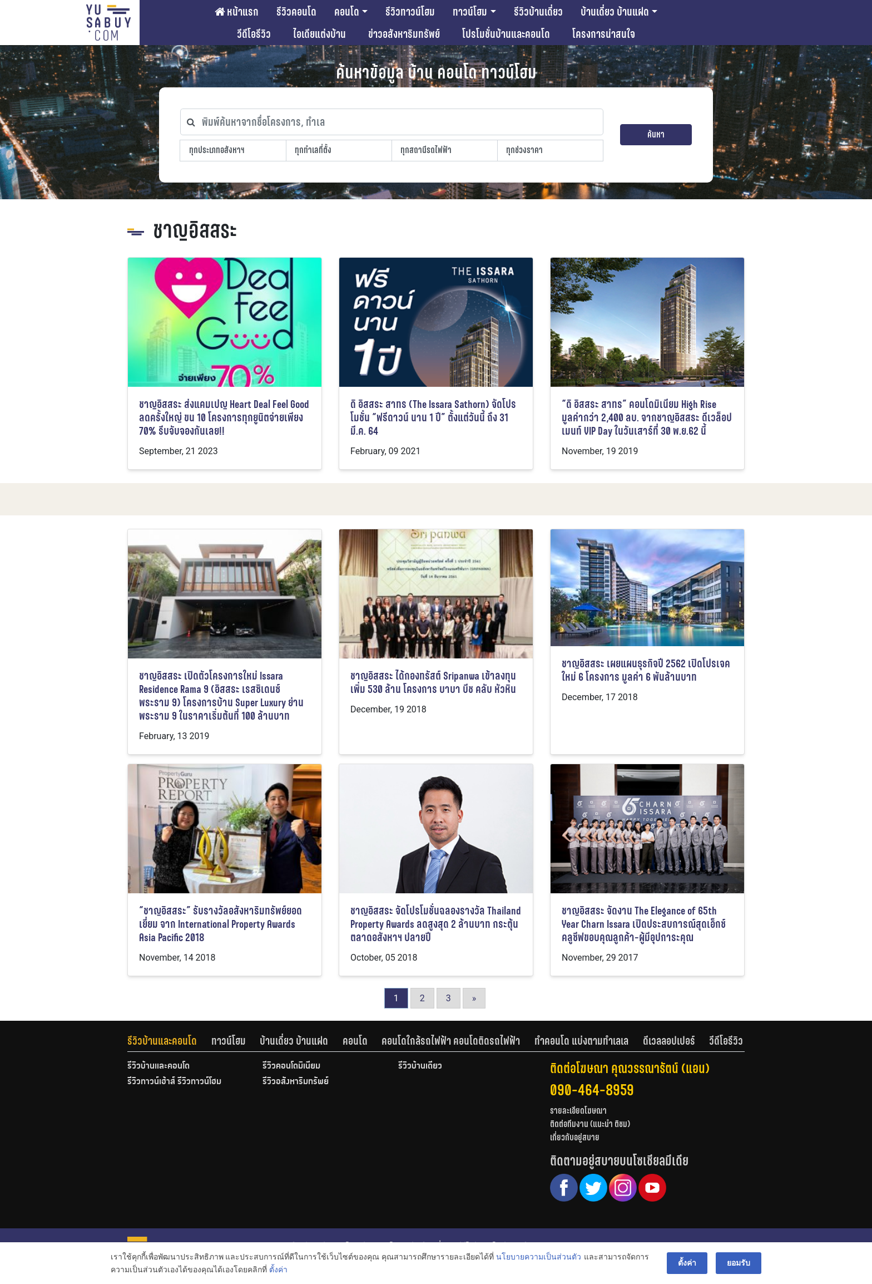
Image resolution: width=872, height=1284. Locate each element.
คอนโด (346, 11)
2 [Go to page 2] (422, 998)
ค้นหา (656, 134)
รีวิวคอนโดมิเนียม (291, 1066)
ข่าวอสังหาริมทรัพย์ (404, 34)
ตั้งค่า (278, 1269)
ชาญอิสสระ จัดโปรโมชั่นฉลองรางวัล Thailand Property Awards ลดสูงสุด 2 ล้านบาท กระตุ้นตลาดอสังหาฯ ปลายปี (435, 924)
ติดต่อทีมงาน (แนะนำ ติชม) (590, 1124)
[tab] (169, 1041)
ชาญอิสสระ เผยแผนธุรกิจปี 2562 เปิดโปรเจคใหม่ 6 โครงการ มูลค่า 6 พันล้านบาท (646, 670)
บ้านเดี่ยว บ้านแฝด (615, 11)
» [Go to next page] (474, 998)
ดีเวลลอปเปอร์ (669, 1041)
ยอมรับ (738, 1262)
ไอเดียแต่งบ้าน (319, 34)
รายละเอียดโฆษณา (578, 1110)
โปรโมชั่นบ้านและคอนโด (506, 34)
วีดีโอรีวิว (254, 34)
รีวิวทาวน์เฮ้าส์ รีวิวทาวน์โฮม (174, 1082)
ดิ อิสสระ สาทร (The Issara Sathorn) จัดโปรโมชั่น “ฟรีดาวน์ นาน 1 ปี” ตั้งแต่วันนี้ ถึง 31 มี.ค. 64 (433, 417)
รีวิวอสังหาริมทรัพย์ (295, 1082)
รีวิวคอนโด (296, 11)
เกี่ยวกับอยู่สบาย (575, 1137)
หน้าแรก (237, 11)
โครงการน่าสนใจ (603, 34)
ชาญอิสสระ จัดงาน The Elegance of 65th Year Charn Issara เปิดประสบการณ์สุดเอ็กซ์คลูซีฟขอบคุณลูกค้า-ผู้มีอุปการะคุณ (644, 924)
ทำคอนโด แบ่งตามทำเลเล (581, 1041)
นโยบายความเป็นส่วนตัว (538, 1256)
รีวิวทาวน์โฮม (410, 11)
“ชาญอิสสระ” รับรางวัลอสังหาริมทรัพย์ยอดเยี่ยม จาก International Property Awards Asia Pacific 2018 (220, 924)
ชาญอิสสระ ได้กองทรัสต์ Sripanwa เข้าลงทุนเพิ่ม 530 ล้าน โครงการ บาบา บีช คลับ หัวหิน (433, 682)
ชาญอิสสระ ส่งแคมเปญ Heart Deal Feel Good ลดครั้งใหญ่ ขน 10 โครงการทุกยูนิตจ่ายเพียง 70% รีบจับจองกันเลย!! (224, 417)
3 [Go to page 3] (448, 998)
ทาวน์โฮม (470, 11)
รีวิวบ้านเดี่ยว (538, 11)
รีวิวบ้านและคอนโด (162, 1041)
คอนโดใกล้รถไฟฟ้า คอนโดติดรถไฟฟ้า (451, 1041)
